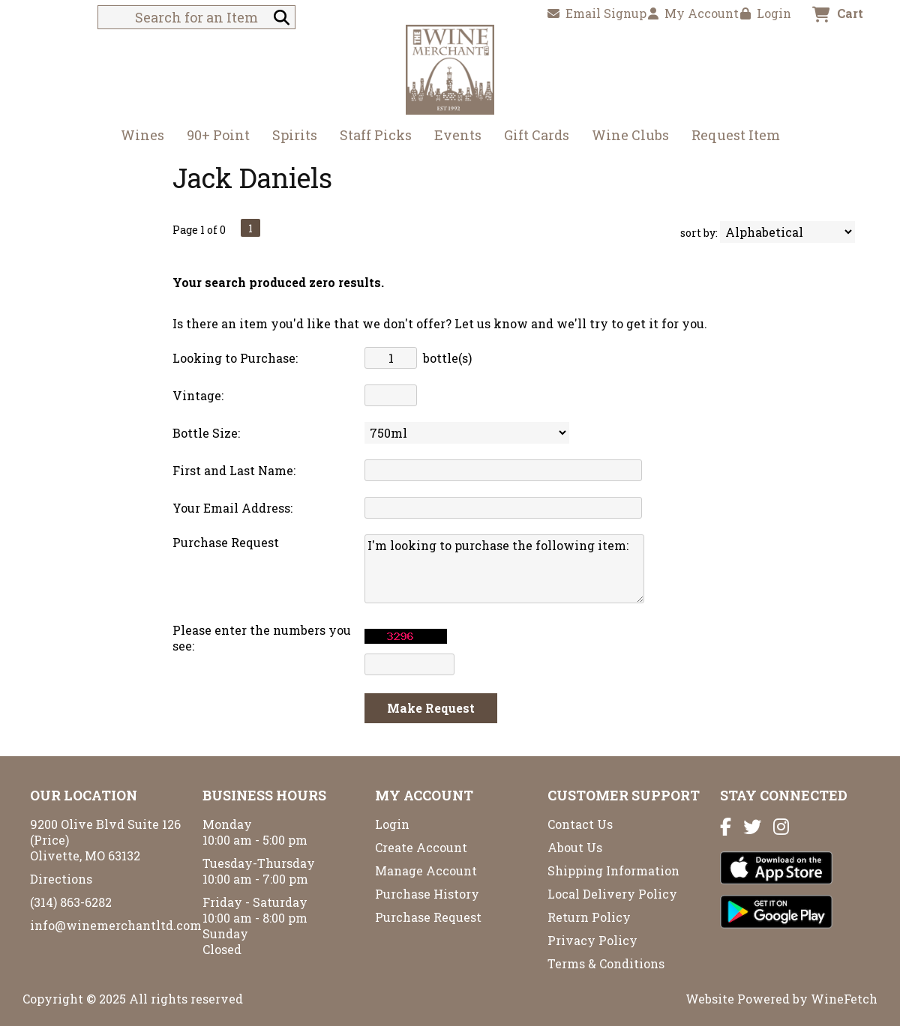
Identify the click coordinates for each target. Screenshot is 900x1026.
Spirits (290, 137)
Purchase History (427, 894)
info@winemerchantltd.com (116, 925)
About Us (575, 847)
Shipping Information (614, 870)
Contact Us (580, 824)
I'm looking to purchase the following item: (504, 568)
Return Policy (589, 917)
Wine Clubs (625, 137)
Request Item (736, 135)
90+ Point (218, 135)
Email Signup (597, 13)
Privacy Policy (593, 940)
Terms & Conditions (606, 963)
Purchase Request (428, 917)
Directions (61, 879)
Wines (138, 137)
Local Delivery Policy (612, 894)
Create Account (421, 847)
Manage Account (426, 870)
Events (458, 135)
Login (765, 13)
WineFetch (844, 999)
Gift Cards (536, 135)
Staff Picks (376, 135)
